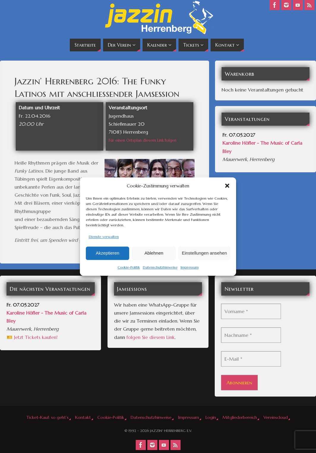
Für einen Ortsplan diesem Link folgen (142, 140)
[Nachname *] (251, 335)
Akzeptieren (107, 253)
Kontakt (83, 417)
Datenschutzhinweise (160, 267)
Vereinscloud (275, 417)
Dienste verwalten (104, 236)
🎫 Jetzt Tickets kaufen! (32, 337)
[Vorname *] (251, 311)
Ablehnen (153, 253)
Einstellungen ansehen (204, 253)
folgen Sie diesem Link (151, 337)
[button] (227, 186)
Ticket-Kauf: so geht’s (47, 417)
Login (211, 417)
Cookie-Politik (129, 267)
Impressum (190, 267)
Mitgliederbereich (239, 417)
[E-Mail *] (251, 358)
